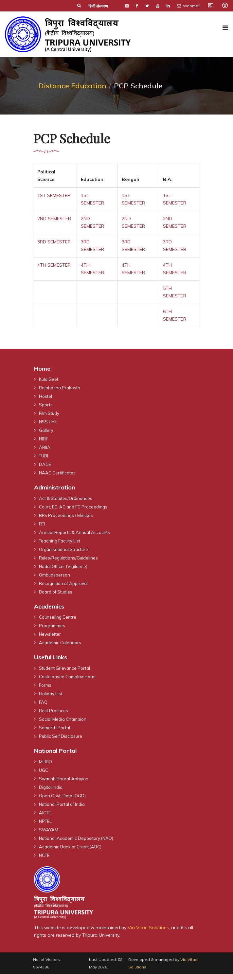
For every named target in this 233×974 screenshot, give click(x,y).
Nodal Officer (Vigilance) (63, 566)
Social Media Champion (62, 719)
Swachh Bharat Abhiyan (63, 778)
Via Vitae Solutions (148, 927)
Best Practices (53, 710)
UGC (43, 770)
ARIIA (44, 447)
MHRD (45, 761)
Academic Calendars (60, 642)
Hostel (45, 396)
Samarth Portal (54, 727)
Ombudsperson (54, 574)
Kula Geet (48, 379)
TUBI (43, 455)
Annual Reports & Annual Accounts (74, 532)
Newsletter (50, 634)
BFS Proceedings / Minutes (66, 515)
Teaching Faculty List (59, 540)
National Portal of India (62, 804)
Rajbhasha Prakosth (59, 387)
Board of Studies (55, 591)
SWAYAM (48, 829)
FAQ (43, 702)
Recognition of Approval (63, 583)
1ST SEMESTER (53, 195)
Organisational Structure (63, 549)
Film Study (49, 413)
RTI (42, 523)
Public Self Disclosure (60, 736)
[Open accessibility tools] (225, 5)
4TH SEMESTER (54, 265)
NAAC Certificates (57, 472)
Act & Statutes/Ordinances (65, 498)
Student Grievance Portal (64, 668)
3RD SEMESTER (54, 242)
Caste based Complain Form (67, 676)
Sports (46, 404)
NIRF (43, 438)
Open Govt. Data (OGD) (62, 795)
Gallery (46, 430)
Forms (45, 685)
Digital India (51, 787)
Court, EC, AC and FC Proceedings (73, 506)
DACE (45, 464)
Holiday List (50, 693)
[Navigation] (225, 27)
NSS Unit (48, 421)
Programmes (52, 625)
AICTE (45, 812)
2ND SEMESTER (54, 218)
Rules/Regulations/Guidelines (68, 557)
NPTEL (45, 821)
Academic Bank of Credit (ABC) (70, 846)
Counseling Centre (57, 617)
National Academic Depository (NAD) (76, 838)
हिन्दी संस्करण (98, 6)
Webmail (188, 5)
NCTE (44, 855)
